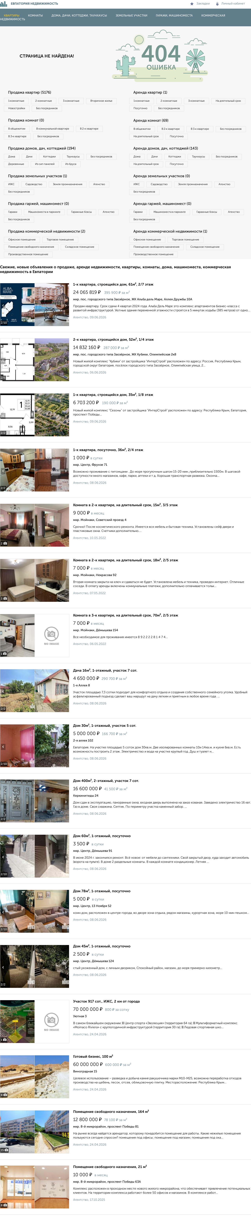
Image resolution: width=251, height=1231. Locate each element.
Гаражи (13, 225)
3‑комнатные (76, 101)
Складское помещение (85, 262)
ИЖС (12, 196)
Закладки (200, 3)
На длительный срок (147, 109)
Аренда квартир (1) (151, 93)
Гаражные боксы (87, 225)
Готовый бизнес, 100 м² (93, 1073)
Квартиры (11, 15)
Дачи (32, 159)
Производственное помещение (29, 270)
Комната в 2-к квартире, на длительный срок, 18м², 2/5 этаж (125, 576)
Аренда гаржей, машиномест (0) (164, 217)
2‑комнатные (47, 101)
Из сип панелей (83, 167)
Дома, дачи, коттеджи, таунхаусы (79, 15)
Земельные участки (131, 15)
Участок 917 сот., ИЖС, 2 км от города (106, 1018)
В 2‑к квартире (96, 130)
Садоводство (37, 196)
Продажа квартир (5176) (31, 93)
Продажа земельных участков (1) (40, 188)
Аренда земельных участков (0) (163, 188)
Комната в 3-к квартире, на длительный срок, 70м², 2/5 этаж (125, 632)
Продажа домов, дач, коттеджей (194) (44, 151)
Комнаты (35, 15)
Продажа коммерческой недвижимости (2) (49, 246)
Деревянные (52, 167)
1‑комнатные (17, 101)
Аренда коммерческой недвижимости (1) (173, 246)
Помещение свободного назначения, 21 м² (110, 1183)
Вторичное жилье (20, 109)
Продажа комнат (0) (28, 122)
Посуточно (180, 109)
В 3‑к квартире (18, 138)
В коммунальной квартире (57, 130)
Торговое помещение (64, 254)
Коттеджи (54, 159)
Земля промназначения (74, 196)
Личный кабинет (230, 3)
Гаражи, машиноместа (174, 15)
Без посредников (86, 109)
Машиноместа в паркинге (47, 225)
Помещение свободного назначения (33, 262)
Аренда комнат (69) (152, 122)
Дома (12, 159)
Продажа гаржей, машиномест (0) (41, 217)
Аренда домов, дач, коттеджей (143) (168, 159)
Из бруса (15, 175)
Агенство (108, 196)
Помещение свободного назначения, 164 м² (111, 1128)
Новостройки (54, 109)
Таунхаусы (80, 159)
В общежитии (18, 130)
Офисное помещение (23, 254)
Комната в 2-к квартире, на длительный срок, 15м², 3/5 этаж (125, 521)
